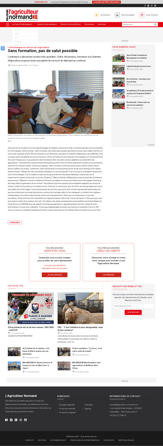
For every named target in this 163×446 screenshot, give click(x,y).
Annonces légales (124, 15)
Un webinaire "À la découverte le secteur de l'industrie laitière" (140, 92)
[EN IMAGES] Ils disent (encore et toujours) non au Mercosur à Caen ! (37, 366)
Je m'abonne (98, 15)
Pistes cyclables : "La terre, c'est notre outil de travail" (87, 349)
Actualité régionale (23, 25)
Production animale (47, 25)
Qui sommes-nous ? (58, 440)
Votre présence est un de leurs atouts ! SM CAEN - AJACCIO (31, 328)
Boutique (42, 440)
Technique (91, 25)
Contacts (29, 440)
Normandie (15, 223)
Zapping (103, 25)
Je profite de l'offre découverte (106, 2)
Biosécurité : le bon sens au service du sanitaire (138, 103)
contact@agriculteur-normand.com (124, 405)
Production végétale (71, 25)
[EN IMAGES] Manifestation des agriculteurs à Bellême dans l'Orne (86, 366)
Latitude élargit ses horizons (139, 66)
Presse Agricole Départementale (85, 440)
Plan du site (109, 440)
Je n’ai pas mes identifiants (55, 266)
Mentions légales (126, 440)
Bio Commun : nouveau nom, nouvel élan (139, 80)
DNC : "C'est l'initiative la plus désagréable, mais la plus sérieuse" (80, 328)
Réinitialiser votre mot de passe (54, 269)
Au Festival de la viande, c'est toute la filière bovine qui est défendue (36, 351)
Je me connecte (150, 15)
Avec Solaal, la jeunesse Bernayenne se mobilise (137, 56)
